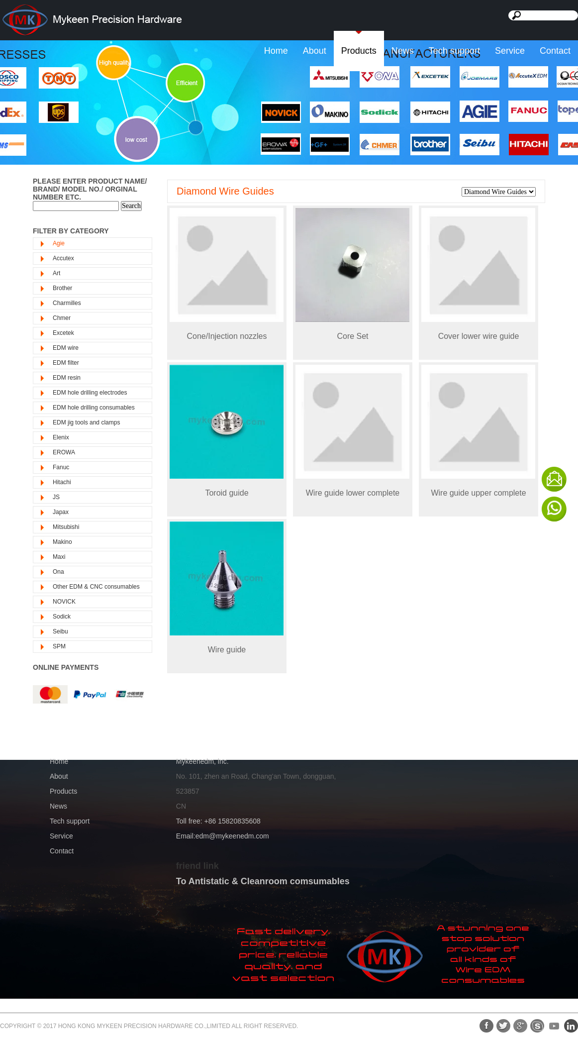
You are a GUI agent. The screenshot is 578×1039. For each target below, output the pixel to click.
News (402, 51)
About (314, 51)
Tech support (454, 51)
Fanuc (61, 467)
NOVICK (64, 601)
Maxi (59, 556)
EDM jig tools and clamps (86, 422)
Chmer (62, 317)
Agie (59, 243)
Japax (61, 512)
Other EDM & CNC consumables (96, 586)
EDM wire (66, 347)
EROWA (64, 452)
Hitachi (62, 482)
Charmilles (67, 303)
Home (276, 51)
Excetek (63, 332)
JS (56, 497)
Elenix (61, 437)
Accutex (63, 258)
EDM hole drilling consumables (94, 407)
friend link (197, 866)
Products (359, 51)
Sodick (62, 616)
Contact (555, 51)
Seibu (60, 631)
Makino (62, 541)
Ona (58, 571)
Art (56, 273)
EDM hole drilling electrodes (90, 392)
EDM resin (67, 377)
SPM (59, 646)
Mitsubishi (66, 526)
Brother (62, 288)
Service (510, 51)
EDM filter (66, 362)
